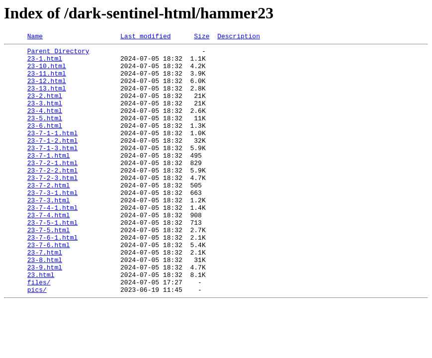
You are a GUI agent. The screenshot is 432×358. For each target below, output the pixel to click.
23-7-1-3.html (52, 170)
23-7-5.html (48, 268)
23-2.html (44, 107)
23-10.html (46, 71)
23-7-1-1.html (52, 152)
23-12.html (46, 89)
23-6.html (44, 143)
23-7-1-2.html (52, 161)
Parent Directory (58, 53)
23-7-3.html (48, 232)
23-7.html (44, 295)
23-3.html (44, 116)
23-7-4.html (48, 250)
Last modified (145, 37)
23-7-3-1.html (52, 223)
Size (201, 37)
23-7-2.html (48, 214)
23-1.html (44, 62)
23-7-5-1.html (52, 259)
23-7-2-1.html (52, 187)
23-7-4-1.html (52, 241)
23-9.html (44, 313)
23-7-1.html (48, 179)
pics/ (37, 340)
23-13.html (46, 98)
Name (35, 37)
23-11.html (46, 80)
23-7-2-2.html (52, 196)
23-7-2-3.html (52, 205)
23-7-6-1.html (52, 277)
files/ (39, 331)
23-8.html (44, 304)
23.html (41, 322)
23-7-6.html (48, 286)
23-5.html (44, 134)
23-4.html (44, 125)
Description (238, 37)
